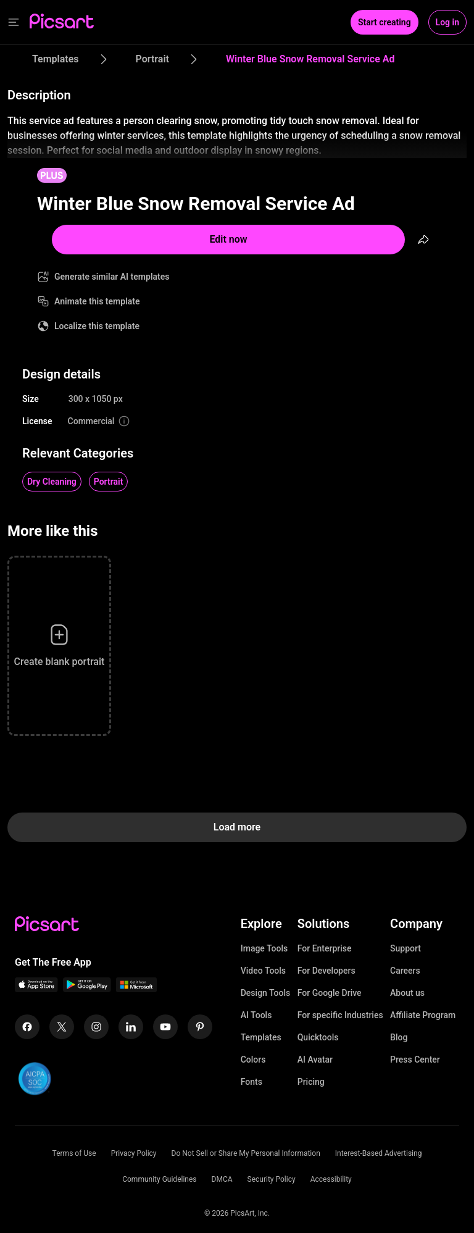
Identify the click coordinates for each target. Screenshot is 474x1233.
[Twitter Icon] (61, 1026)
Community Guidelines (159, 1179)
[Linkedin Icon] (130, 1026)
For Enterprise (324, 948)
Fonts (251, 1082)
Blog (398, 1037)
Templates (261, 1037)
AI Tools (256, 1015)
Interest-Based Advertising (378, 1153)
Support (405, 948)
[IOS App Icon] (36, 989)
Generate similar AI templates (112, 277)
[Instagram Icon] (96, 1026)
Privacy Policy (134, 1153)
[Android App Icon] (87, 989)
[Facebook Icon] (27, 1026)
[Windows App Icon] (136, 989)
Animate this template (97, 301)
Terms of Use (74, 1153)
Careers (405, 971)
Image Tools (264, 948)
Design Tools (266, 993)
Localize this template (96, 326)
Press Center (415, 1059)
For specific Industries (340, 1015)
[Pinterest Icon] (200, 1026)
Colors (253, 1059)
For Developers (326, 971)
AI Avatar (315, 1059)
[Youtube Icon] (165, 1026)
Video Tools (263, 971)
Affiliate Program (422, 1015)
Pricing (311, 1082)
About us (407, 993)
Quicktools (318, 1037)
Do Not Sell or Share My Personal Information (246, 1153)
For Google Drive (329, 993)
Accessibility (331, 1179)
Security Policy (271, 1179)
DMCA (222, 1179)
